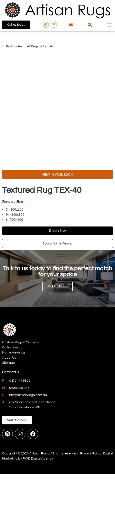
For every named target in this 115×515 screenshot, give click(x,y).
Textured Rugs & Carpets (36, 46)
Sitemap (8, 404)
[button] (89, 24)
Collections (10, 389)
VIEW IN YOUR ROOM (57, 216)
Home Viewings (13, 394)
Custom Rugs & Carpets (20, 383)
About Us (9, 399)
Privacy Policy (90, 494)
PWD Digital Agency (38, 499)
